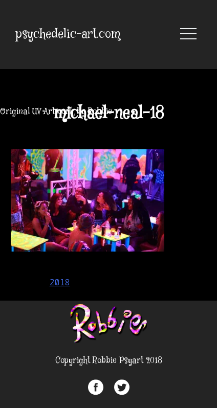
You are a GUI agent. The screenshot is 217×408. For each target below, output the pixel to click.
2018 (60, 282)
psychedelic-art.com (68, 34)
